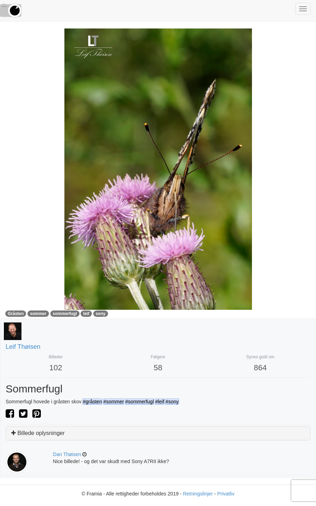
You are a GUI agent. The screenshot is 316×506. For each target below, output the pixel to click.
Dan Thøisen (67, 454)
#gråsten (92, 401)
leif (86, 313)
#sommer (113, 401)
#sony (171, 401)
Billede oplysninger (38, 433)
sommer (38, 313)
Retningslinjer (198, 494)
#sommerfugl (139, 401)
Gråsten (16, 313)
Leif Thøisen (23, 346)
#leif (159, 401)
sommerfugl (65, 313)
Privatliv (225, 494)
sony (101, 313)
